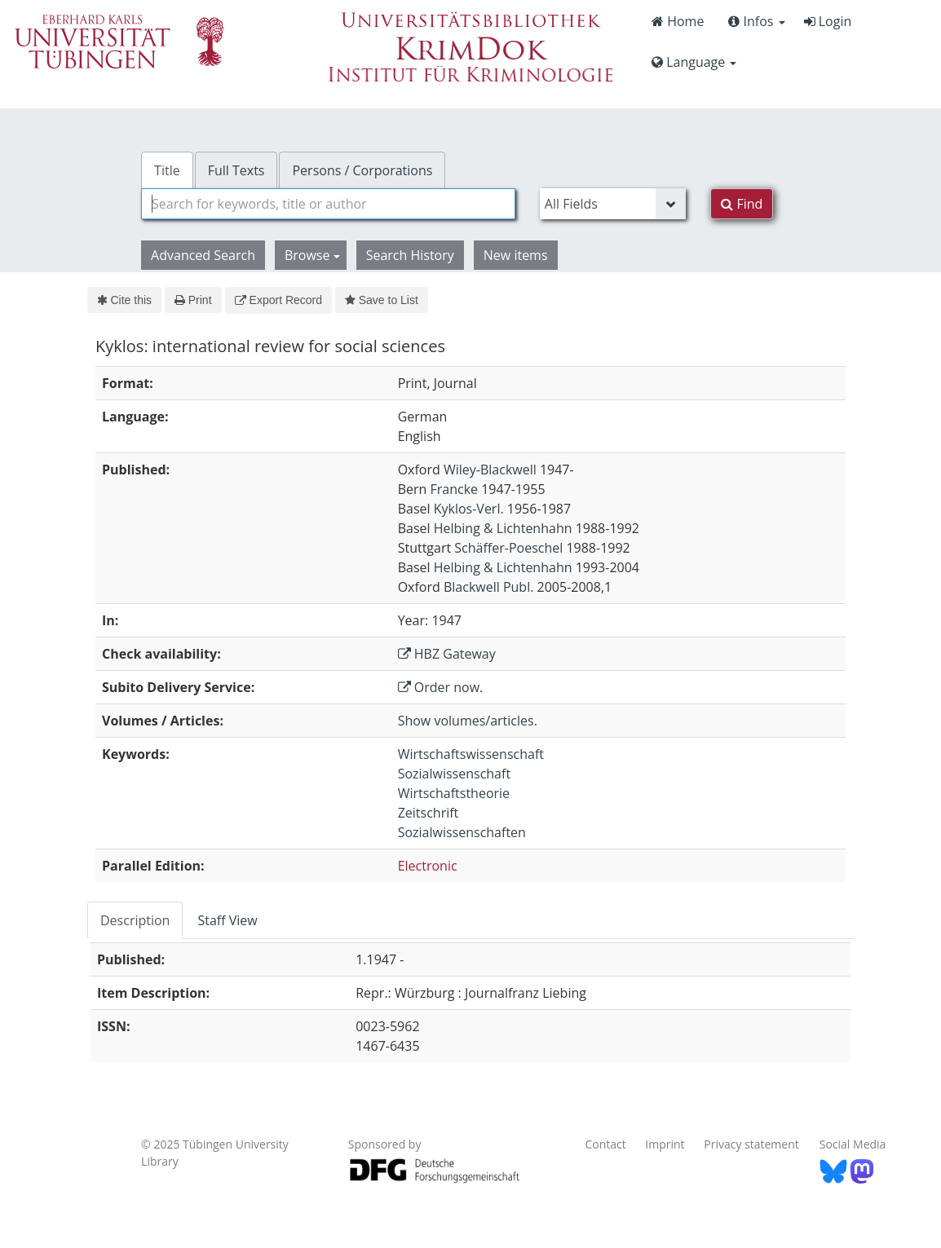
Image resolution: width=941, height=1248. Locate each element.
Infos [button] (756, 21)
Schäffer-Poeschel (508, 548)
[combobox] (328, 203)
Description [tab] (135, 920)
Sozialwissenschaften (462, 832)
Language (694, 62)
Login (828, 21)
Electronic (427, 866)
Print (193, 299)
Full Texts (236, 170)
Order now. (441, 687)
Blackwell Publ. (488, 587)
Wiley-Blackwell (490, 469)
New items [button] (516, 255)
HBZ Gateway (447, 654)
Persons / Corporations (362, 170)
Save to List (381, 299)
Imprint (664, 1144)
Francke (454, 489)
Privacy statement (751, 1144)
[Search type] (613, 203)
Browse (312, 255)
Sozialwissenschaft (454, 774)
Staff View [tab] (227, 920)
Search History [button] (410, 255)
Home (678, 21)
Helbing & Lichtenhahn (503, 528)
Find (741, 204)
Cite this (124, 299)
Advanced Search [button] (203, 255)
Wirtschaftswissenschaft (471, 754)
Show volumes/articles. (467, 721)
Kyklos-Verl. (469, 509)
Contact (605, 1144)
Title (167, 170)
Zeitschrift (428, 813)
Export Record (278, 299)
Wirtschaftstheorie (454, 793)
